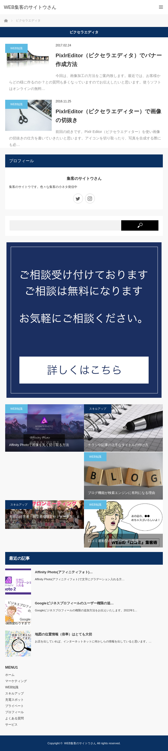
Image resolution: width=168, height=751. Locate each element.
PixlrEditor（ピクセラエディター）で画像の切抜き (108, 115)
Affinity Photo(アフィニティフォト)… (64, 572)
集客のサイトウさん (84, 178)
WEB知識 (16, 48)
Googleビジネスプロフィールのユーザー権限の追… (74, 603)
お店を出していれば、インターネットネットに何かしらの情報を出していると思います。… (93, 641)
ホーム (9, 675)
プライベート (14, 706)
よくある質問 (14, 718)
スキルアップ (97, 408)
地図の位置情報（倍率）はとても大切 (63, 634)
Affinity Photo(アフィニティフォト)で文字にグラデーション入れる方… (80, 579)
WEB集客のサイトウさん (80, 743)
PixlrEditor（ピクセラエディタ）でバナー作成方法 (109, 59)
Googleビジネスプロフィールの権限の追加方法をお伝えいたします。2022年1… (86, 610)
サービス (11, 724)
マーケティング (16, 681)
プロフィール (14, 712)
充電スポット (14, 700)
